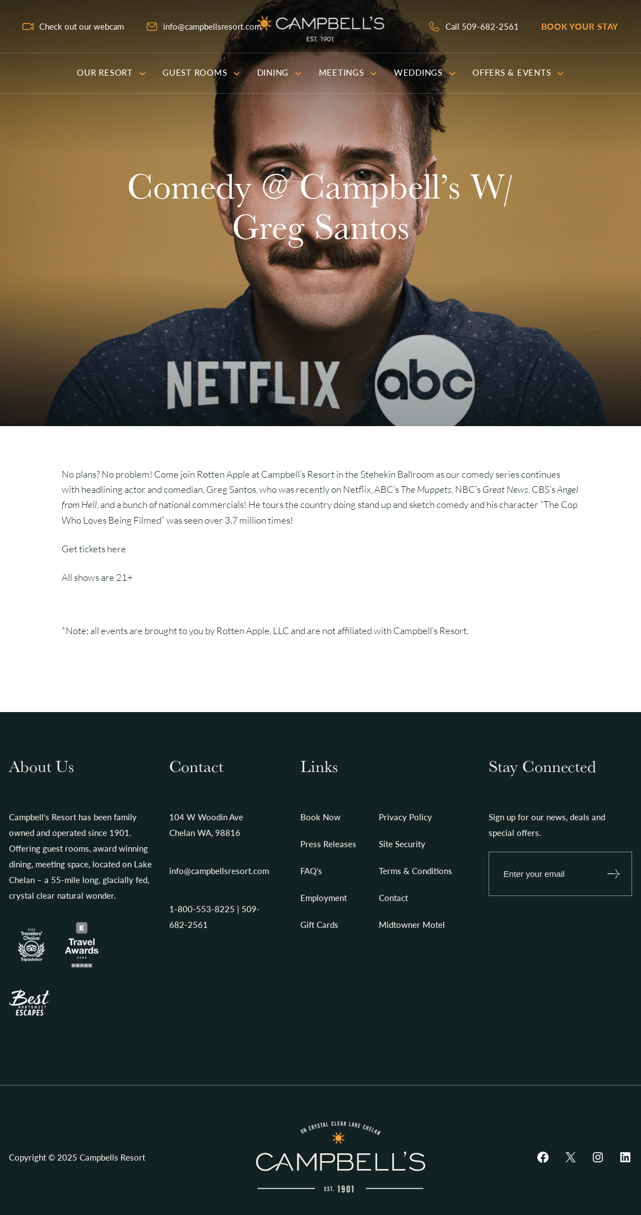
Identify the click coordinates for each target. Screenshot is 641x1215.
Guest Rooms (201, 72)
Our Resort (111, 72)
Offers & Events (518, 72)
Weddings (425, 72)
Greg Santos (231, 489)
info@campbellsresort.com (212, 26)
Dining (279, 72)
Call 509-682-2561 (482, 26)
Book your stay (580, 26)
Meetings (348, 72)
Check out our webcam (81, 26)
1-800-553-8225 (202, 909)
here (116, 549)
